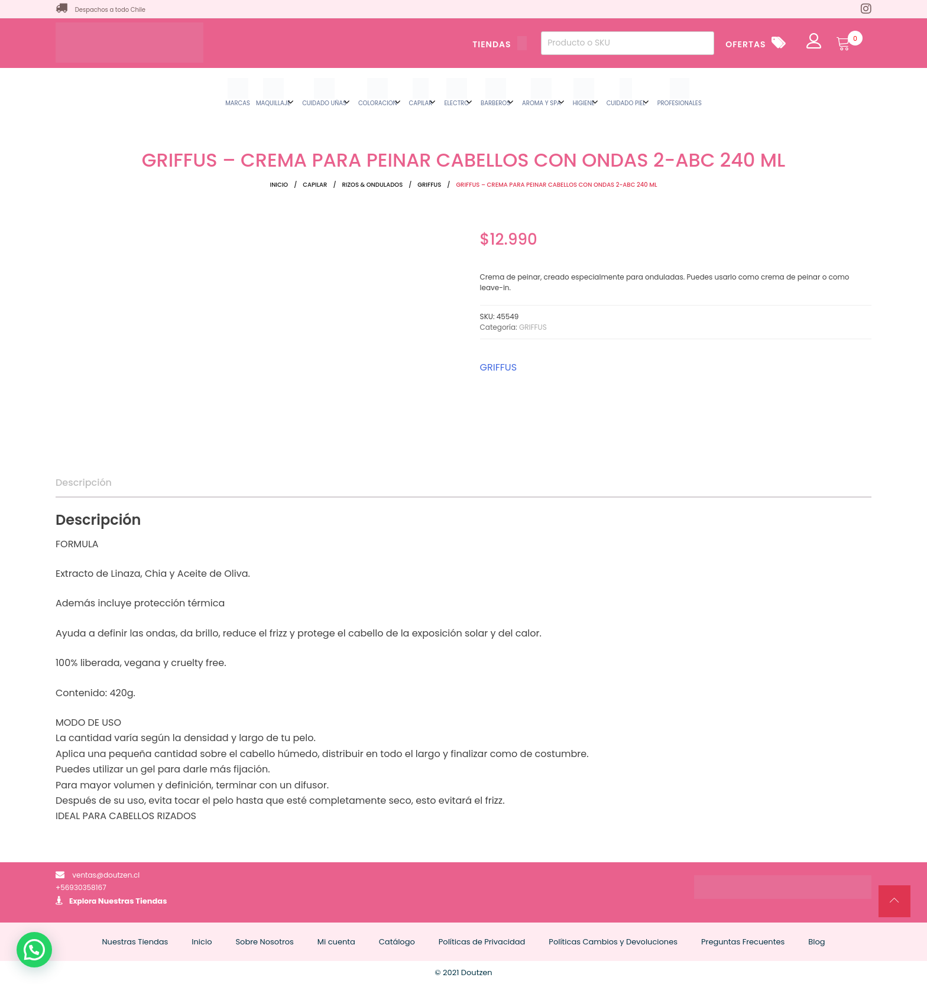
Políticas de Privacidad (482, 941)
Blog (816, 941)
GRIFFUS (429, 184)
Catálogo (397, 941)
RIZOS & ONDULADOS (372, 184)
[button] (34, 949)
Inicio (279, 184)
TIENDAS (499, 44)
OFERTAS (745, 44)
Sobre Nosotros (264, 941)
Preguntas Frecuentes (743, 941)
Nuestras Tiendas (132, 901)
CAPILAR (315, 184)
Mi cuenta (336, 941)
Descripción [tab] (84, 482)
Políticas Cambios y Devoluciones (613, 941)
